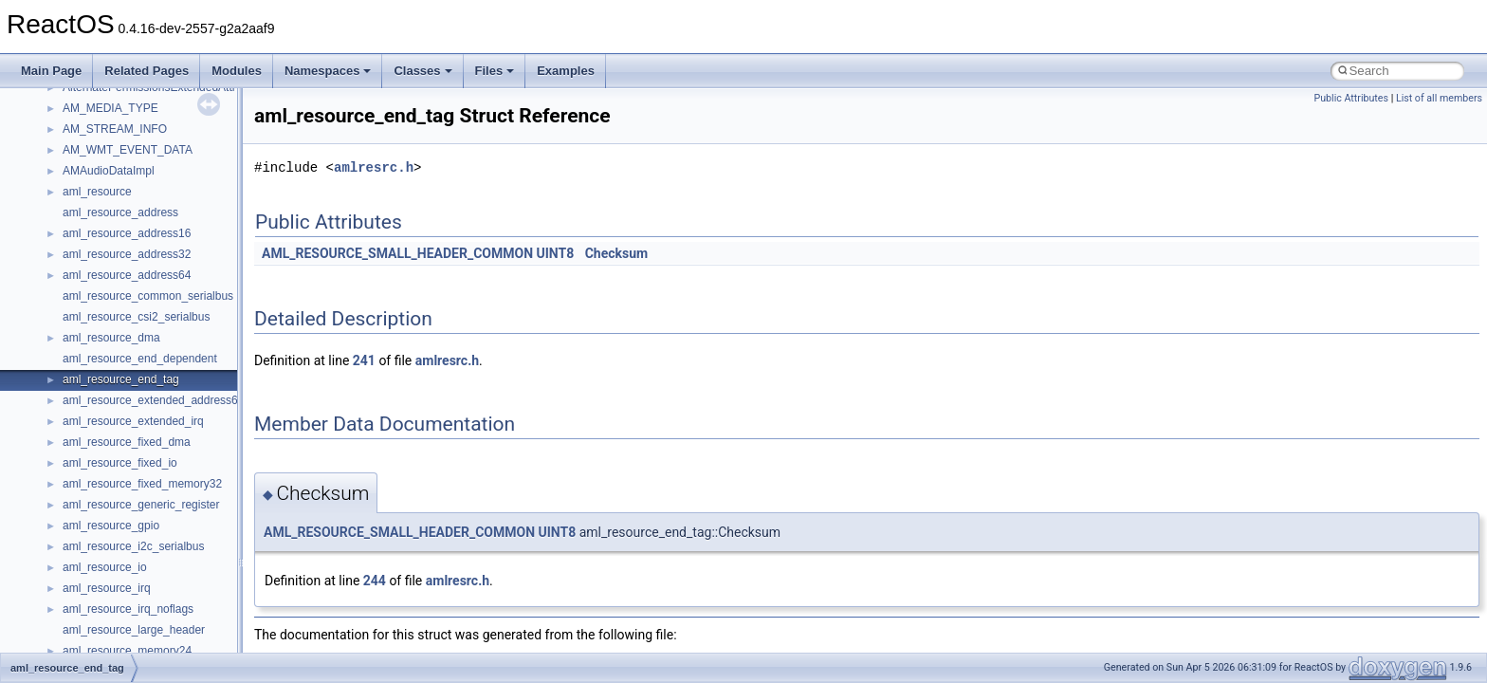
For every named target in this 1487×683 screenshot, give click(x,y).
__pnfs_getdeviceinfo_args (130, 235)
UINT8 (556, 253)
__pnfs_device (99, 151)
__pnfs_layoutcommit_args (130, 402)
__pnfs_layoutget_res (117, 464)
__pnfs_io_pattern (108, 298)
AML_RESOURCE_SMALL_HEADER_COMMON (397, 253)
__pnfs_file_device (109, 172)
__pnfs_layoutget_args (120, 444)
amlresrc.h (373, 167)
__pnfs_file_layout (109, 193)
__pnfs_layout (98, 360)
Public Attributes (1350, 98)
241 (364, 360)
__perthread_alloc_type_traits (137, 89)
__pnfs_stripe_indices (118, 548)
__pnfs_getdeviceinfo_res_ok (137, 277)
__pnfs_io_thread (107, 318)
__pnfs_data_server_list (123, 131)
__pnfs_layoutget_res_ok (126, 485)
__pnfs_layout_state (113, 381)
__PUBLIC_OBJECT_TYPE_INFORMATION (176, 631)
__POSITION (96, 569)
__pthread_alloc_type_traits (132, 590)
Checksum (617, 253)
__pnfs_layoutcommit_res (128, 423)
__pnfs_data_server (113, 110)
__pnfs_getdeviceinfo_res (128, 256)
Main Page (51, 71)
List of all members (1439, 98)
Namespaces (328, 71)
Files (495, 71)
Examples (566, 71)
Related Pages (146, 71)
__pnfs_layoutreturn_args (127, 506)
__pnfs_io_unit (100, 339)
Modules (236, 71)
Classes (422, 71)
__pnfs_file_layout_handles (131, 214)
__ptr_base (91, 611)
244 (374, 580)
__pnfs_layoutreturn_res (124, 527)
